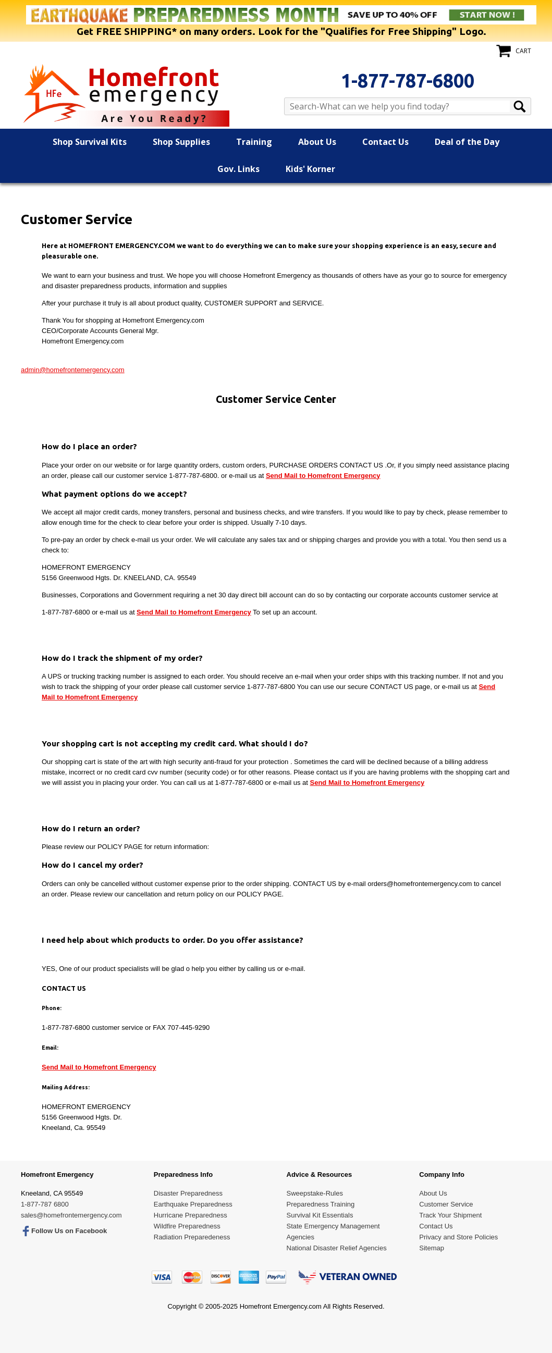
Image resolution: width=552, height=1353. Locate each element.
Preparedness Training (321, 1204)
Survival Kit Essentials (320, 1215)
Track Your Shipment (450, 1215)
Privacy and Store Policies (458, 1237)
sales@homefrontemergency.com (71, 1215)
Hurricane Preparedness (190, 1215)
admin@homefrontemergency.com (73, 370)
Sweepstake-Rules (315, 1193)
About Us (317, 141)
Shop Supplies (181, 141)
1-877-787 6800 (45, 1204)
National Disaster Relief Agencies (337, 1248)
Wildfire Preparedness (187, 1226)
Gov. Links (238, 169)
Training (254, 141)
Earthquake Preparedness (193, 1204)
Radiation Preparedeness (192, 1237)
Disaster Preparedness (188, 1193)
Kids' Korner (310, 169)
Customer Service (446, 1204)
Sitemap (431, 1248)
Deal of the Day (467, 141)
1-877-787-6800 (407, 80)
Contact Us (385, 141)
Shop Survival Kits (90, 141)
